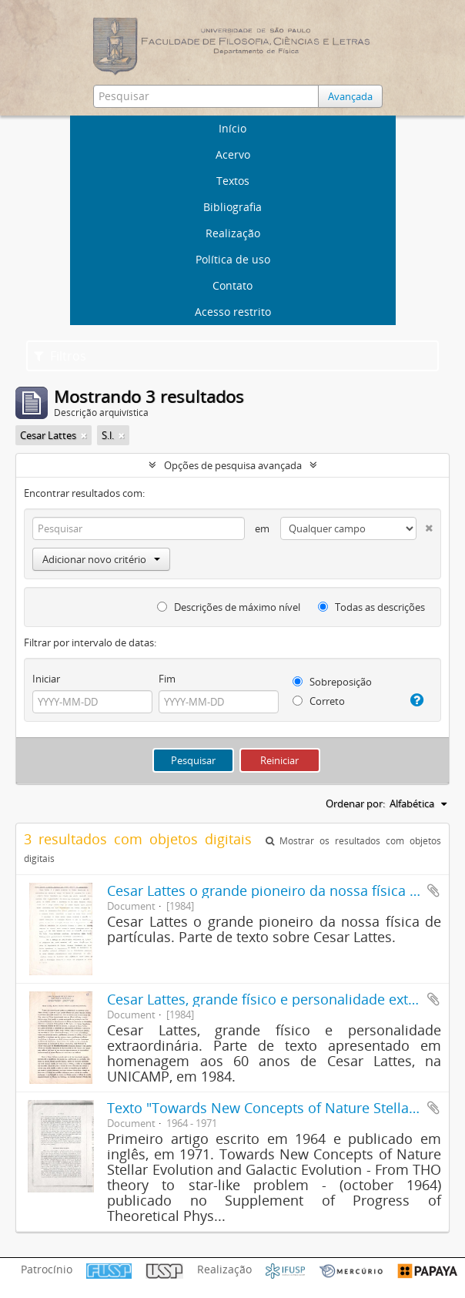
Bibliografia (232, 207)
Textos (232, 180)
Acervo (233, 154)
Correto (319, 701)
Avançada (350, 96)
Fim (167, 679)
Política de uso (233, 259)
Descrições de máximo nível (228, 607)
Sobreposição (332, 682)
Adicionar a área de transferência (433, 890)
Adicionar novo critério (101, 559)
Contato (232, 285)
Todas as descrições (371, 607)
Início (232, 128)
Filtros (60, 355)
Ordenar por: (355, 803)
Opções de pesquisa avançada (233, 465)
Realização (233, 233)
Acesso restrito (233, 311)
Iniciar (46, 679)
